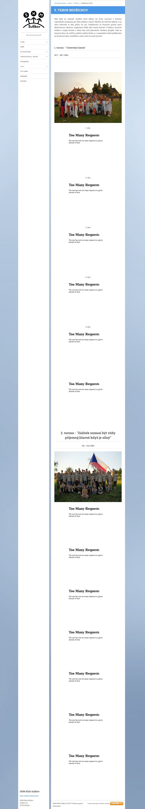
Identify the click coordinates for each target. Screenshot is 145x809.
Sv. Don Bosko (25, 52)
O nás (22, 42)
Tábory (76, 3)
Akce (22, 66)
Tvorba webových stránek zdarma (98, 803)
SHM (22, 47)
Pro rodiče (24, 71)
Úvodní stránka (60, 3)
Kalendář (23, 76)
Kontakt (23, 81)
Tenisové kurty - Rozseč (29, 56)
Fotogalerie (24, 61)
